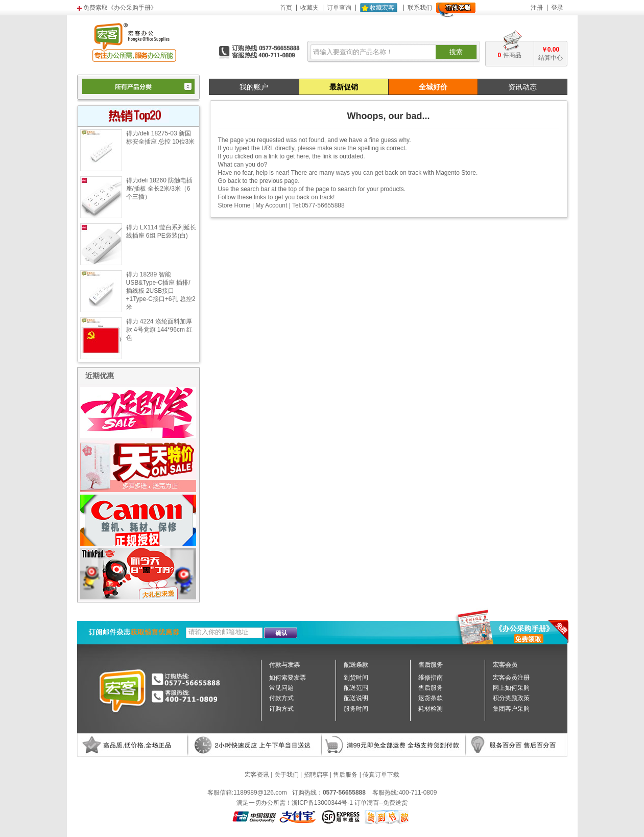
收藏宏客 (382, 7)
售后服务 (345, 774)
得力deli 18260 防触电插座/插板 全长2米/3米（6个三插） (159, 188)
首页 (286, 7)
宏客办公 (134, 42)
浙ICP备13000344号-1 (322, 802)
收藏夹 (309, 7)
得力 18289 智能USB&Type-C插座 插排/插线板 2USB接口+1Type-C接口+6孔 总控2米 (161, 291)
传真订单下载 (381, 774)
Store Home (234, 205)
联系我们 (420, 7)
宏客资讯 (257, 774)
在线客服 (455, 10)
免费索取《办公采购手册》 (120, 7)
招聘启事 (316, 774)
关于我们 (286, 774)
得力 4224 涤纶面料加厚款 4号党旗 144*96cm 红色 (159, 329)
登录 (557, 7)
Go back (229, 180)
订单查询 (339, 7)
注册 (537, 7)
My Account (271, 205)
